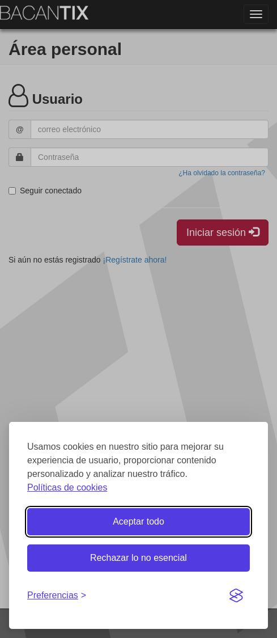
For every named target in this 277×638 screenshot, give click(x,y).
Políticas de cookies (67, 487)
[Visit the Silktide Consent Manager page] (236, 596)
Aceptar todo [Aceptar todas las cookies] (138, 521)
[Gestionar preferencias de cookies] (56, 596)
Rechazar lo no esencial (138, 558)
